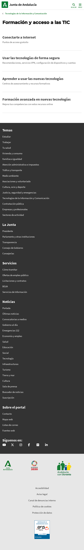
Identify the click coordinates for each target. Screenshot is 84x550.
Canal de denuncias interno (42, 500)
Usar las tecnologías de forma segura (31, 58)
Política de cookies (42, 506)
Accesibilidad (42, 488)
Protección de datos (42, 512)
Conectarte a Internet (19, 37)
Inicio (23, 4)
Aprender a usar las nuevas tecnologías (32, 78)
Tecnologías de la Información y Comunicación (26, 13)
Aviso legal (42, 494)
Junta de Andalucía (5, 4)
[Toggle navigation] (79, 5)
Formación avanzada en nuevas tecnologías (36, 99)
